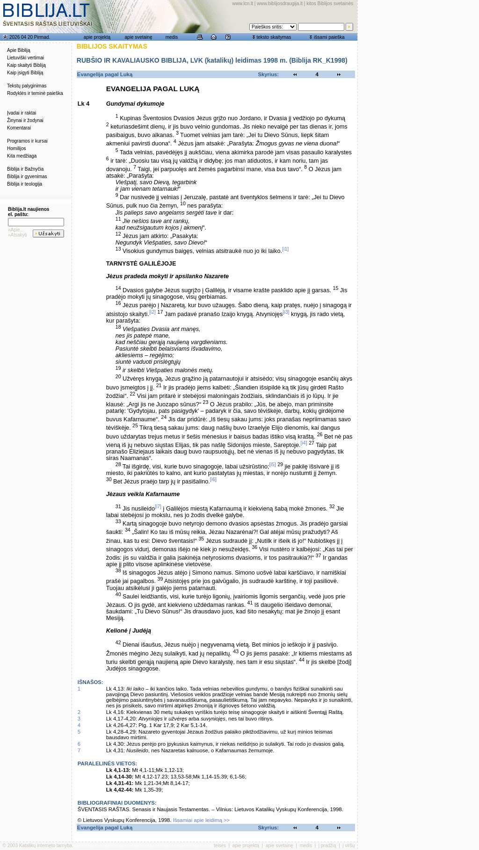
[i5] (272, 464)
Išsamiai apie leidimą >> (201, 820)
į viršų (348, 845)
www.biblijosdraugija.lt (280, 3)
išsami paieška (329, 37)
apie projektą (97, 37)
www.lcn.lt (242, 3)
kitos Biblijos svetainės (329, 3)
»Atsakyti (17, 235)
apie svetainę (138, 37)
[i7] (158, 506)
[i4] (304, 443)
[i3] (286, 312)
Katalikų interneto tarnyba (45, 845)
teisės (220, 845)
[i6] (213, 479)
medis (172, 37)
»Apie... (16, 229)
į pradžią (327, 845)
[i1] (285, 249)
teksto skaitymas (273, 37)
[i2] (152, 312)
